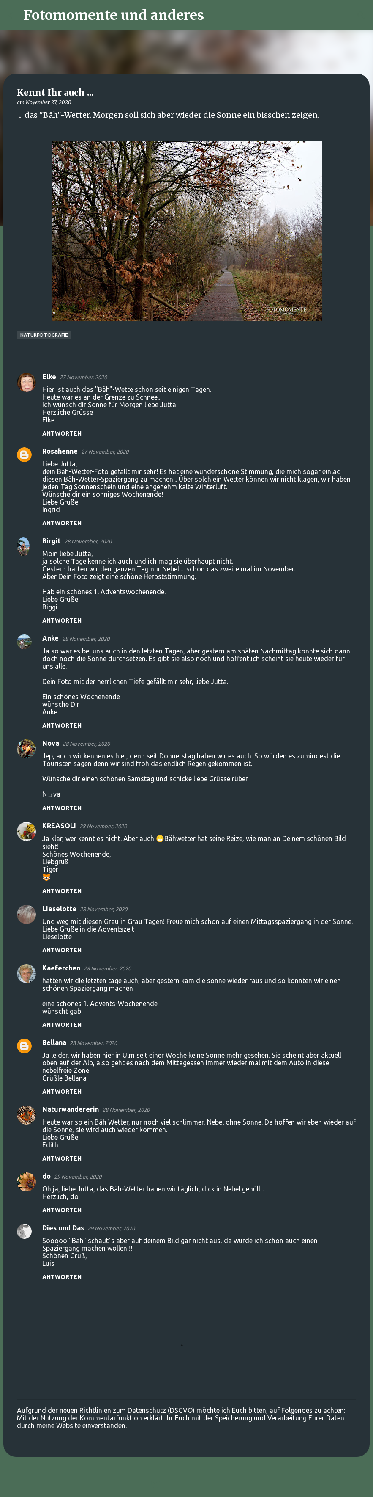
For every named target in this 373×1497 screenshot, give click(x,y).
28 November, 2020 (88, 541)
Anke (50, 638)
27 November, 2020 (83, 377)
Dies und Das (63, 1228)
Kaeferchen (61, 968)
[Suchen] (216, 15)
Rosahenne (60, 451)
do (46, 1176)
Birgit (51, 541)
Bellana (54, 1042)
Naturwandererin (70, 1109)
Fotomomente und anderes (114, 15)
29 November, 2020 (77, 1177)
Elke (49, 376)
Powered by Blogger (186, 1485)
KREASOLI (59, 826)
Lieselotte (59, 909)
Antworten (62, 433)
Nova (50, 743)
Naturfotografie (44, 335)
